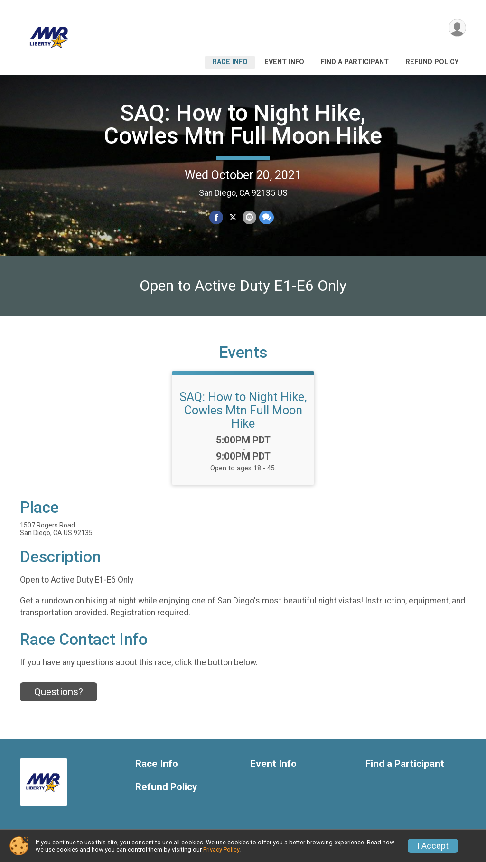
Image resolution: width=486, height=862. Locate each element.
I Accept (433, 846)
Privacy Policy (221, 849)
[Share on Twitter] (233, 217)
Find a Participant (355, 62)
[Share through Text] (266, 217)
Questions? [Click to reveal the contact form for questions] (58, 692)
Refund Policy (431, 62)
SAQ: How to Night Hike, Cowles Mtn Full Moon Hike (243, 124)
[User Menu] (457, 28)
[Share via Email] (249, 217)
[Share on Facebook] (216, 217)
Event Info (284, 62)
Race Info (230, 62)
